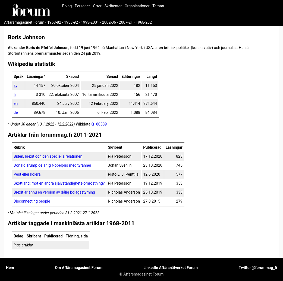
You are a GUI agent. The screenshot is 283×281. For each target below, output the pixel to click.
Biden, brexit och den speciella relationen (48, 156)
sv (15, 85)
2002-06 (109, 22)
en (16, 103)
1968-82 (54, 22)
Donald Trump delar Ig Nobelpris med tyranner (52, 165)
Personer (82, 6)
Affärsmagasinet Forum (24, 22)
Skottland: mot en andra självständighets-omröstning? (59, 183)
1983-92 (71, 22)
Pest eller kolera (27, 174)
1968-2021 (145, 22)
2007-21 (126, 22)
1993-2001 (90, 22)
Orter (97, 6)
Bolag (67, 6)
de (16, 112)
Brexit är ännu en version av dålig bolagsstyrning (54, 192)
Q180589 (99, 124)
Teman (158, 6)
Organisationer (137, 6)
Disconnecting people (32, 201)
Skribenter (113, 6)
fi (15, 94)
